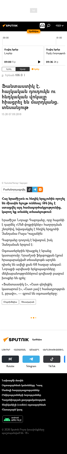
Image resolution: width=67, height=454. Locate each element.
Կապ (39, 385)
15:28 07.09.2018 (11, 114)
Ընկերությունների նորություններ (21, 395)
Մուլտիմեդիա (10, 301)
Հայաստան (20, 349)
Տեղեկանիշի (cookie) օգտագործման (24, 404)
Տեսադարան (27, 301)
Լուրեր (8, 53)
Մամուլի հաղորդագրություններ (20, 390)
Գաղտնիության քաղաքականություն (24, 399)
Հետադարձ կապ (12, 409)
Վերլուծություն (53, 349)
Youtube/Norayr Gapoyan (16, 182)
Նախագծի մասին (12, 380)
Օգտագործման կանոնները (18, 385)
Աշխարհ (34, 349)
